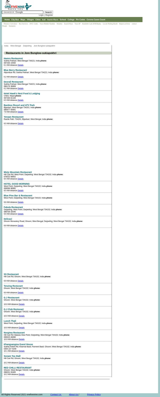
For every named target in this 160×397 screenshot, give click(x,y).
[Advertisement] (59, 35)
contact (134, 24)
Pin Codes (80, 20)
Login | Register (46, 15)
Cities (38, 20)
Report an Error (124, 24)
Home (7, 20)
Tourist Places (52, 20)
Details (20, 65)
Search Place (68, 24)
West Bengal (15, 46)
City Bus (15, 20)
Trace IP (78, 24)
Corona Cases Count (96, 20)
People (5, 26)
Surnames (12, 26)
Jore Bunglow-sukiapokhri (45, 46)
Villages (30, 20)
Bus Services (23, 24)
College (71, 20)
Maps (22, 20)
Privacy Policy (94, 394)
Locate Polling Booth (110, 24)
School (63, 20)
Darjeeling (27, 46)
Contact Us (56, 394)
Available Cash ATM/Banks (91, 24)
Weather (60, 24)
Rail (43, 20)
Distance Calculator (10, 24)
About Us (73, 394)
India (6, 46)
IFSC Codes (34, 24)
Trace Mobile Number (47, 24)
